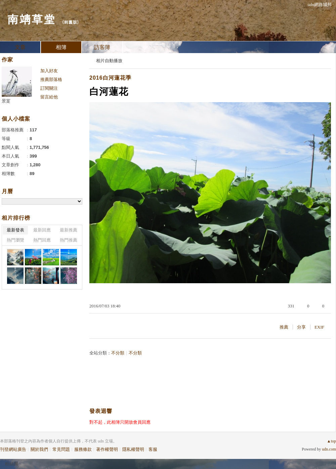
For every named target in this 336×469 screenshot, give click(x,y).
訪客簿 (102, 47)
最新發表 (15, 229)
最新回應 (42, 229)
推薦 (284, 327)
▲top (331, 441)
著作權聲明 (107, 449)
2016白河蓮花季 (110, 78)
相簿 (61, 47)
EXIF (319, 327)
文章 (20, 47)
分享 (301, 327)
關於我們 (39, 449)
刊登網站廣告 (13, 449)
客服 (153, 449)
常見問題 (61, 449)
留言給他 (49, 96)
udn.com (329, 449)
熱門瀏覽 (15, 240)
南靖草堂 (31, 18)
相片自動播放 (109, 60)
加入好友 (49, 70)
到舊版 (70, 22)
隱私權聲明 (133, 449)
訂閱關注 (49, 88)
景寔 (6, 100)
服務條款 (83, 449)
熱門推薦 (68, 240)
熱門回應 (42, 240)
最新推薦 (68, 229)
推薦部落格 (51, 79)
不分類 (117, 352)
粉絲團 (11, 463)
